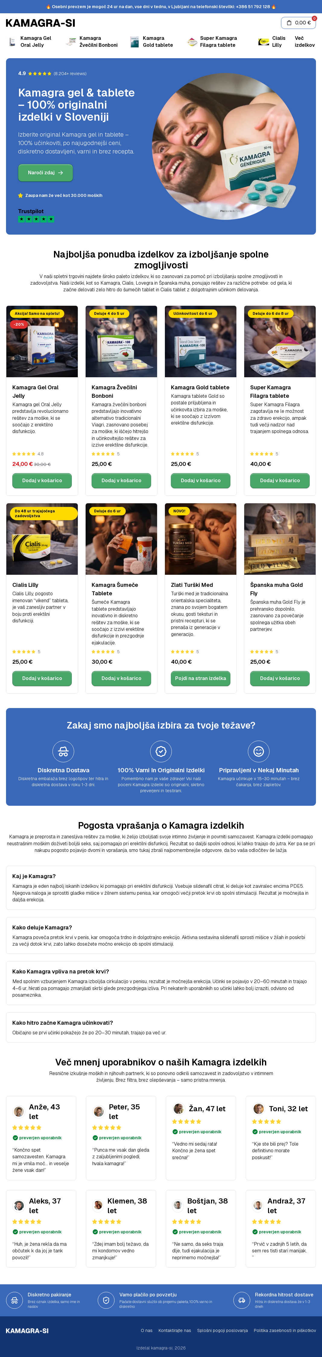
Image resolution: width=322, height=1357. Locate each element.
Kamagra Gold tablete (200, 387)
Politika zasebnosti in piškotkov (285, 1330)
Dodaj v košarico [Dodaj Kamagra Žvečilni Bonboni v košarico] (121, 480)
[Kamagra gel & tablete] (140, 23)
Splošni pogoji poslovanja (222, 1330)
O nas (147, 1330)
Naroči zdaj (45, 172)
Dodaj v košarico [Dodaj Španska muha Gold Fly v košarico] (280, 678)
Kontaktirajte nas (175, 1330)
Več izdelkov (305, 41)
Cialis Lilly (25, 584)
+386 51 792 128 (253, 6)
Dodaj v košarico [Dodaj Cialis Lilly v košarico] (42, 678)
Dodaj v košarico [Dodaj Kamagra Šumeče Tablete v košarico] (121, 678)
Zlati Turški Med (192, 584)
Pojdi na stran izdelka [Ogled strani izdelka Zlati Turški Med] (200, 678)
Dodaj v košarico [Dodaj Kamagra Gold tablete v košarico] (201, 480)
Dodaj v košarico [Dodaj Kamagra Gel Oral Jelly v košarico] (42, 480)
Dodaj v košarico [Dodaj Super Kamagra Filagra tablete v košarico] (280, 480)
